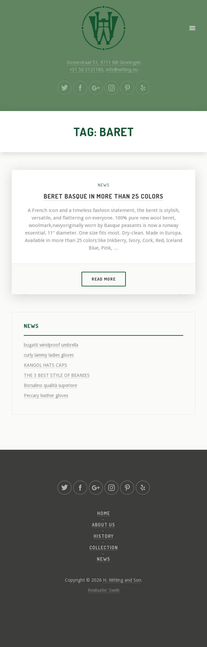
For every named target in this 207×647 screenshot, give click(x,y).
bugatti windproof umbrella (51, 345)
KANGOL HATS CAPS (45, 365)
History (104, 536)
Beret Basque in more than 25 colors (103, 196)
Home (103, 513)
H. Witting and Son (122, 580)
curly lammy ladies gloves (49, 355)
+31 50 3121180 (86, 69)
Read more (104, 279)
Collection (103, 547)
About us (103, 524)
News (103, 184)
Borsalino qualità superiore (50, 385)
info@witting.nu (122, 69)
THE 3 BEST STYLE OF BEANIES (57, 375)
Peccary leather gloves (46, 395)
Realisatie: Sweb (104, 590)
